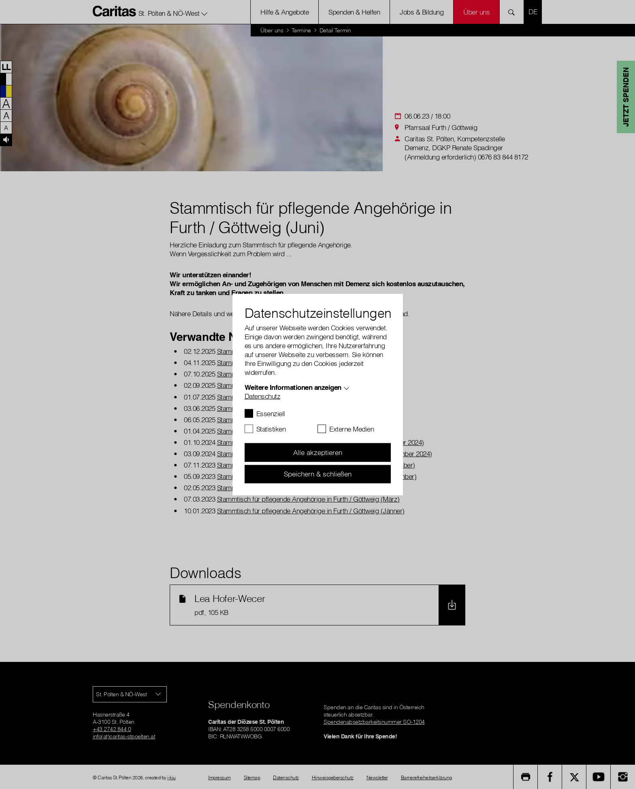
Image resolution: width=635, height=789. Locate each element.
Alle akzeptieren (317, 452)
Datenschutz (263, 396)
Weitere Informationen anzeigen (293, 387)
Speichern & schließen (318, 474)
